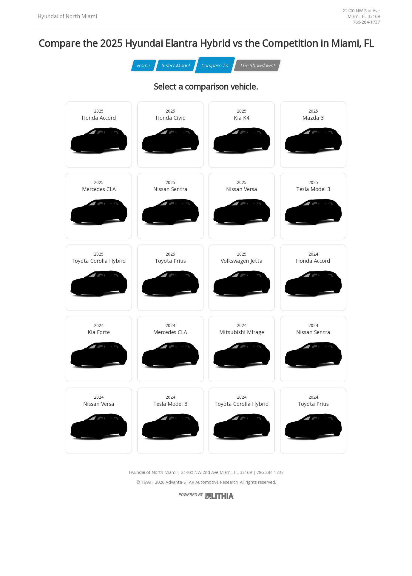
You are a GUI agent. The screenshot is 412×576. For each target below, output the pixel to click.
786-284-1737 (366, 22)
